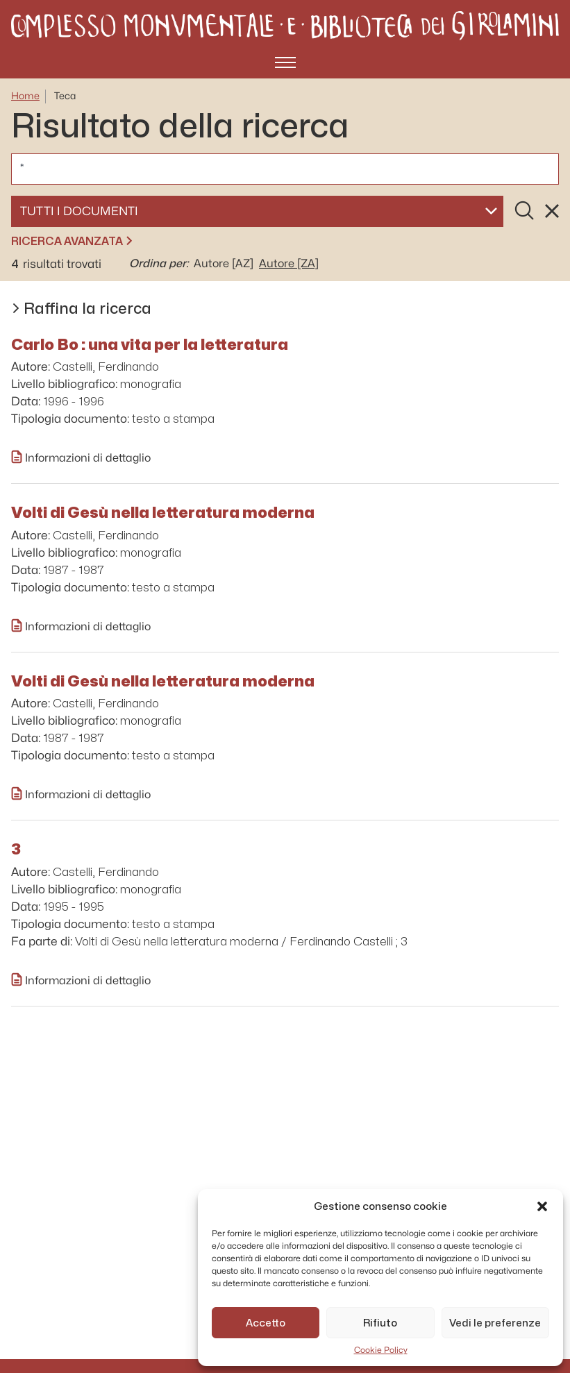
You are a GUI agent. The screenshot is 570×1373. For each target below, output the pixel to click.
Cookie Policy (381, 1350)
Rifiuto (380, 1323)
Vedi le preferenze (495, 1323)
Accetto (265, 1323)
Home (25, 96)
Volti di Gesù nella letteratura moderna (163, 512)
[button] (542, 1206)
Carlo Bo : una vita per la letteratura (149, 344)
